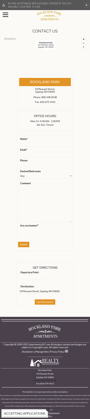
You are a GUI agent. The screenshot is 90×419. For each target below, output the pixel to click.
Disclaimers (28, 351)
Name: (24, 139)
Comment (25, 183)
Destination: (27, 286)
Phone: (24, 160)
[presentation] (39, 233)
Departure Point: (30, 272)
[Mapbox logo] (10, 38)
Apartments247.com (39, 344)
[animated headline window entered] (24, 414)
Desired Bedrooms (30, 171)
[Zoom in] (84, 39)
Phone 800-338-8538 (45, 380)
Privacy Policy (57, 351)
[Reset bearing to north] (84, 47)
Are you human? (29, 225)
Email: (23, 149)
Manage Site (41, 351)
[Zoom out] (84, 43)
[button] (86, 5)
